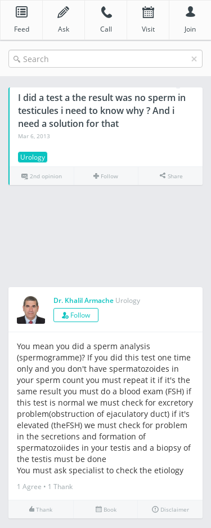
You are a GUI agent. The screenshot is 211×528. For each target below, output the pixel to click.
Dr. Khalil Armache (83, 300)
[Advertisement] (105, 237)
